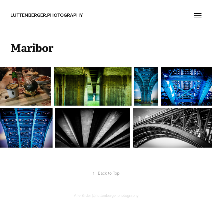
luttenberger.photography (47, 15)
